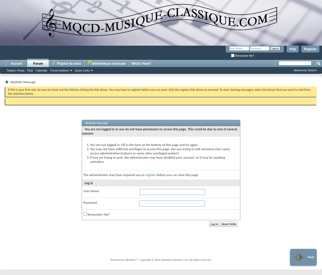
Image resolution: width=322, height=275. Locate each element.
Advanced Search (305, 70)
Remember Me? (242, 55)
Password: (90, 203)
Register (310, 49)
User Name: (91, 191)
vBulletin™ (131, 260)
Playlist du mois (66, 62)
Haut (303, 257)
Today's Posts (16, 70)
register (150, 175)
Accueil (16, 63)
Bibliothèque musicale (106, 62)
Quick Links (82, 70)
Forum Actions (59, 70)
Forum (38, 63)
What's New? (141, 63)
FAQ (30, 70)
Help (292, 49)
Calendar (42, 70)
